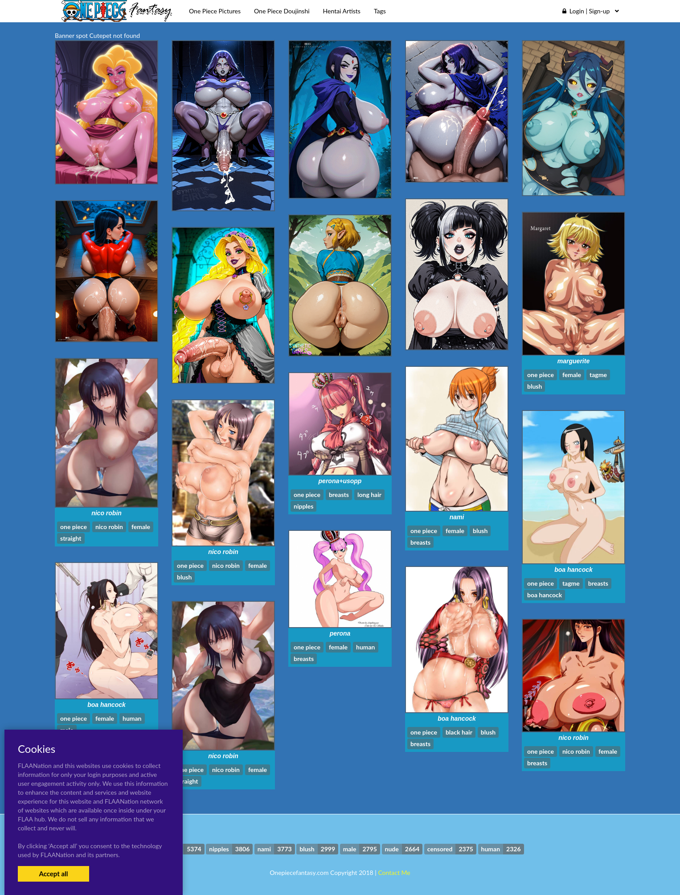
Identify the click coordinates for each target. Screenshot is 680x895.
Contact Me (394, 872)
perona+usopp (340, 480)
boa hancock (573, 569)
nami (457, 517)
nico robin (106, 513)
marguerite (573, 361)
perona (340, 633)
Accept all (53, 874)
